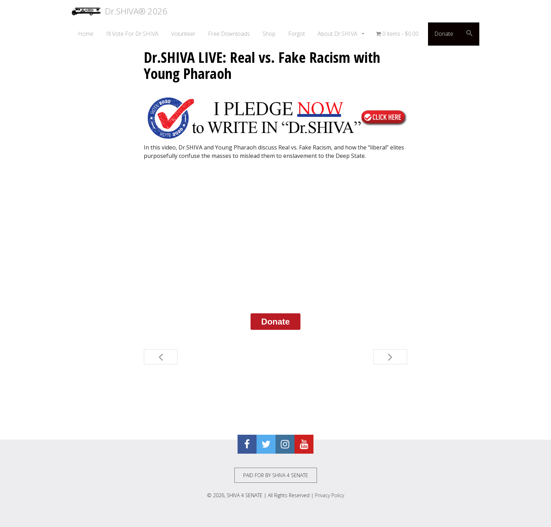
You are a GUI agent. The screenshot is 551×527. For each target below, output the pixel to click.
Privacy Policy (329, 495)
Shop (269, 34)
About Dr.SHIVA (338, 34)
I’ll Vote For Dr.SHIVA (132, 34)
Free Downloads (229, 34)
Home (85, 34)
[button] (469, 34)
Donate (443, 34)
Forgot (296, 34)
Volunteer (183, 34)
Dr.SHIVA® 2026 (119, 11)
